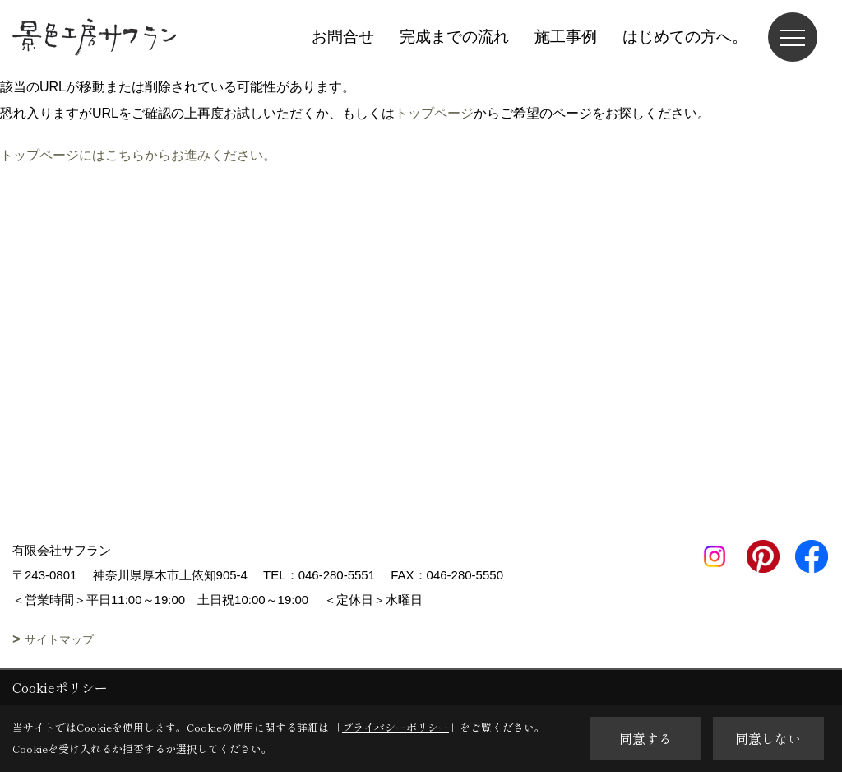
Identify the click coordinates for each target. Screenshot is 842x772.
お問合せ (343, 36)
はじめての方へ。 (684, 36)
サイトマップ (59, 639)
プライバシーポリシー (395, 727)
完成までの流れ (454, 36)
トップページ (434, 113)
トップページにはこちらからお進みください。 (138, 155)
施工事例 (565, 36)
